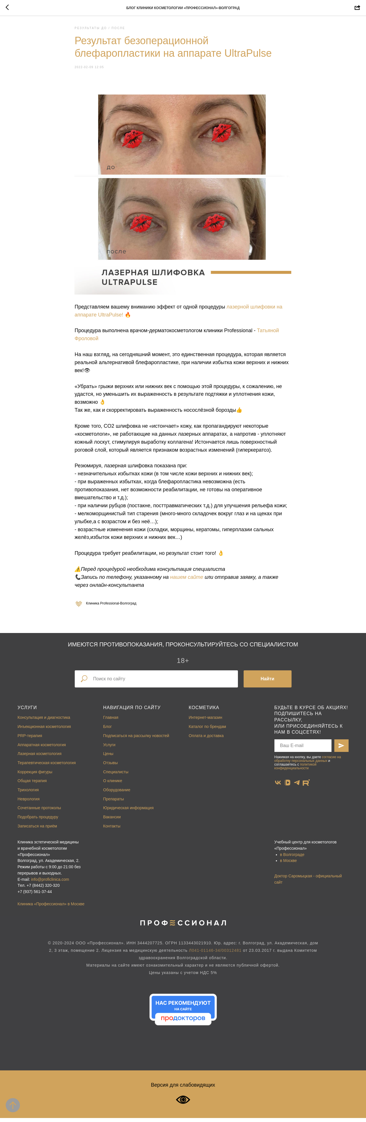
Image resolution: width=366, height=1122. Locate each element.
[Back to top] (13, 1105)
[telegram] (296, 786)
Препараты (113, 802)
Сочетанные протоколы (39, 811)
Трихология (28, 794)
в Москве (288, 864)
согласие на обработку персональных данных (307, 763)
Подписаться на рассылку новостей (136, 739)
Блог (107, 730)
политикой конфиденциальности (295, 770)
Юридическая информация (128, 811)
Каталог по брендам (207, 730)
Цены (108, 757)
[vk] (278, 786)
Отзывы (110, 766)
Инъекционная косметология (44, 730)
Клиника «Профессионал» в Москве (51, 908)
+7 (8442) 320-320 (43, 889)
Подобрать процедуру (38, 821)
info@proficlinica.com (50, 883)
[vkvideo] (287, 786)
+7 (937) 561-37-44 (35, 895)
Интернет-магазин (206, 721)
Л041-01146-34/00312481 (215, 954)
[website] (306, 786)
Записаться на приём (37, 829)
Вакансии (112, 821)
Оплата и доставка (206, 739)
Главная (110, 721)
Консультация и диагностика (44, 721)
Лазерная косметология (40, 757)
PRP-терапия (30, 739)
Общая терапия (32, 784)
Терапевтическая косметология (47, 766)
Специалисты (116, 775)
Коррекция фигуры (35, 775)
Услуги (27, 711)
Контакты (111, 829)
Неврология (29, 802)
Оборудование (116, 794)
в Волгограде (292, 858)
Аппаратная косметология (42, 748)
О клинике (112, 784)
